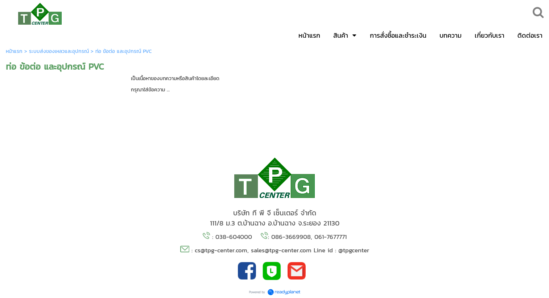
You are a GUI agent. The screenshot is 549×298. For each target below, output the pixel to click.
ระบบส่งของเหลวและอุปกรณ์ (59, 51)
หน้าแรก (14, 51)
